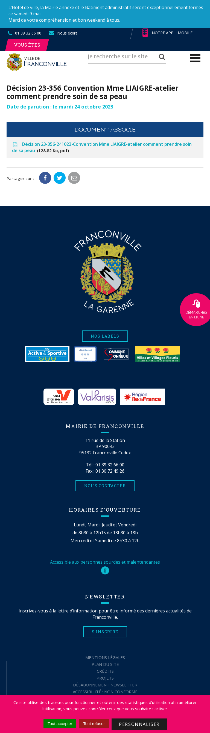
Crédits (105, 671)
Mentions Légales (105, 657)
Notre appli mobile (167, 33)
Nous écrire (63, 33)
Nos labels (105, 336)
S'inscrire (105, 631)
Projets (105, 678)
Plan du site (105, 664)
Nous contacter (105, 485)
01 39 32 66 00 (109, 465)
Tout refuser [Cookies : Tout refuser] (94, 723)
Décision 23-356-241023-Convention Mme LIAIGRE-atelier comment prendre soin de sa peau (102, 147)
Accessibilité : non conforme (105, 691)
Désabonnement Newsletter (105, 685)
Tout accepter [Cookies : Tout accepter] (60, 723)
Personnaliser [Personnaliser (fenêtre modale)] (139, 724)
